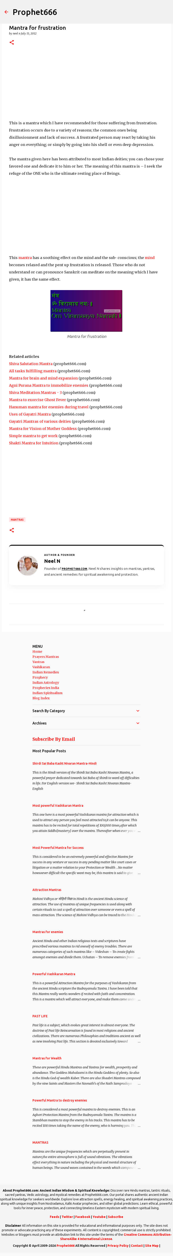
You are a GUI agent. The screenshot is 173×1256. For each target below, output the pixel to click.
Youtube (99, 1217)
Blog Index (41, 698)
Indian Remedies (45, 672)
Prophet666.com (74, 568)
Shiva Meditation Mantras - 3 (35, 392)
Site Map (152, 1245)
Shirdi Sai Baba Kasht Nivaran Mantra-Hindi (64, 763)
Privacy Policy (118, 1245)
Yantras (38, 662)
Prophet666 (35, 11)
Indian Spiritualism (47, 693)
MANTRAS (17, 519)
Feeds (54, 1217)
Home (37, 652)
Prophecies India (45, 688)
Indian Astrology (45, 683)
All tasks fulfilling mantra (33, 371)
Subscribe (115, 1217)
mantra (25, 257)
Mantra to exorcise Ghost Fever (37, 399)
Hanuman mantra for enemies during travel (49, 407)
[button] (11, 43)
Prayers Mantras (45, 657)
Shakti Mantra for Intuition (33, 443)
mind (150, 257)
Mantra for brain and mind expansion (43, 378)
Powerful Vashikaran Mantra (53, 974)
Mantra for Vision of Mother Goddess (43, 428)
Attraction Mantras (46, 890)
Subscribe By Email (53, 739)
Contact (137, 1245)
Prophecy (40, 677)
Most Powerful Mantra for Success (58, 847)
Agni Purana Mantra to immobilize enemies (48, 385)
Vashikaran (41, 667)
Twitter (67, 1217)
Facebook (82, 1217)
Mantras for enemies (47, 932)
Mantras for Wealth (46, 1058)
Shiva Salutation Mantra (30, 363)
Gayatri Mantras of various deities (40, 421)
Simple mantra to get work (33, 436)
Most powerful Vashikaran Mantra (57, 805)
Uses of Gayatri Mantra (30, 414)
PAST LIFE (40, 1016)
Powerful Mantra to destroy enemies (59, 1100)
